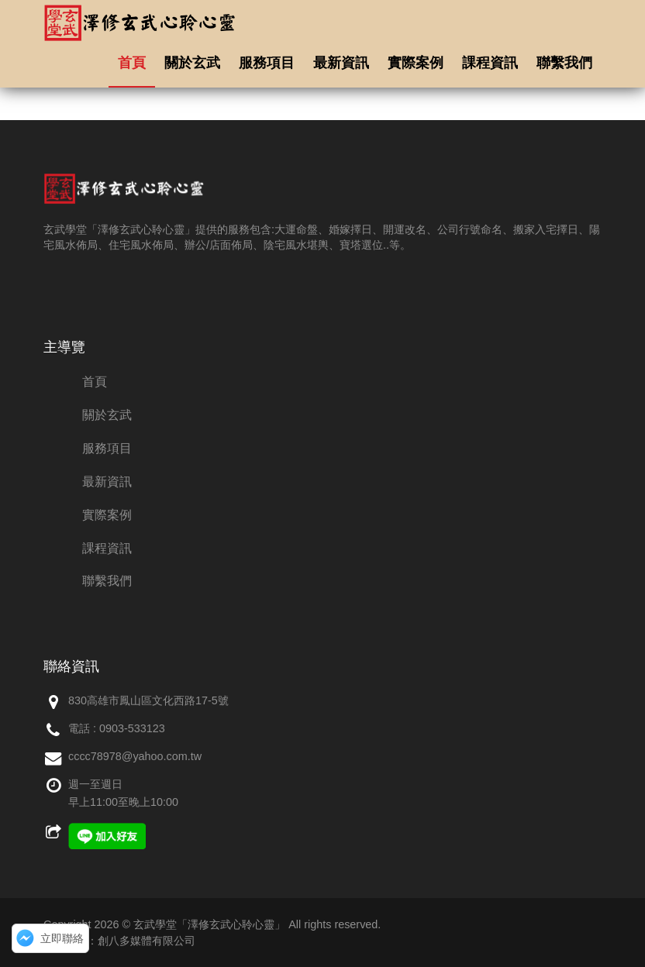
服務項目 (267, 63)
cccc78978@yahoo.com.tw (135, 756)
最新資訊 (341, 63)
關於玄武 (192, 63)
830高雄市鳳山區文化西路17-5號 (148, 700)
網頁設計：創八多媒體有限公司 (119, 940)
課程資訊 (490, 63)
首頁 (132, 63)
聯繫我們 (564, 63)
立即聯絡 (62, 938)
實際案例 (415, 63)
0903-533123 (132, 728)
